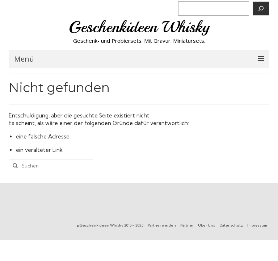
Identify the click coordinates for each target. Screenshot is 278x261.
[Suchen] (261, 8)
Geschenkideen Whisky (139, 27)
